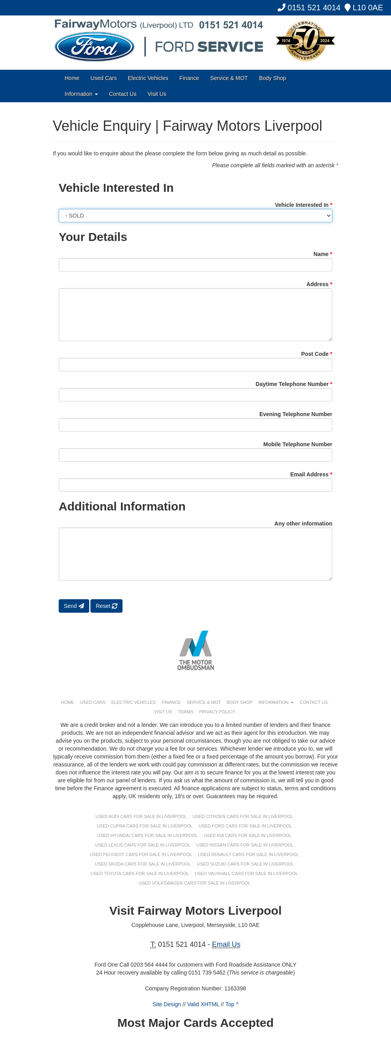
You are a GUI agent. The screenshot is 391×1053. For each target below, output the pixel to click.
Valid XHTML (203, 1004)
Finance (189, 78)
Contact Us (122, 94)
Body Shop (272, 78)
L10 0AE (364, 7)
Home (72, 78)
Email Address (311, 474)
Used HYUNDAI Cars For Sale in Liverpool (147, 835)
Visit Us (157, 94)
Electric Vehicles (148, 78)
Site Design (167, 1004)
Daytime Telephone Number (294, 384)
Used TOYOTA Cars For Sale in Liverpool (140, 873)
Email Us (226, 944)
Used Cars (103, 78)
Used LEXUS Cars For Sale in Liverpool (142, 845)
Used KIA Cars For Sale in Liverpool (247, 835)
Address (319, 284)
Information (81, 94)
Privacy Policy (217, 711)
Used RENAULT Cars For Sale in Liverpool (248, 854)
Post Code (316, 354)
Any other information (303, 523)
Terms (186, 711)
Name (323, 254)
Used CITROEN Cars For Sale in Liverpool (243, 816)
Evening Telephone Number (295, 414)
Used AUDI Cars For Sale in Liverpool (141, 816)
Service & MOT (229, 78)
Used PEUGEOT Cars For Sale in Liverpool (141, 854)
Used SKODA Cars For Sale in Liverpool (143, 864)
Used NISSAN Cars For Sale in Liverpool (244, 845)
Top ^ (231, 1004)
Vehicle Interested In (303, 205)
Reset (106, 606)
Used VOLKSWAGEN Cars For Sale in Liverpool (195, 883)
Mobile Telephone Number (297, 444)
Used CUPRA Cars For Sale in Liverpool (145, 826)
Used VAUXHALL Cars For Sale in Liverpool (246, 873)
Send (74, 606)
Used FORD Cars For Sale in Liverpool (245, 826)
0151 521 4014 (309, 7)
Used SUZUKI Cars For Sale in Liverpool (245, 864)
